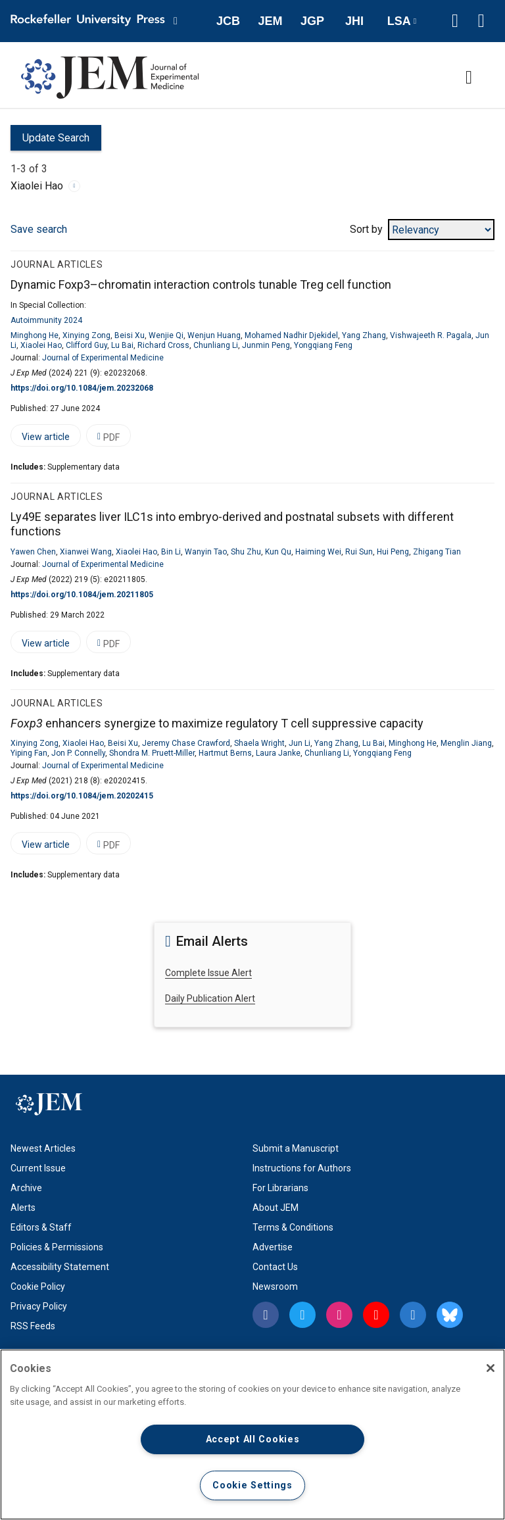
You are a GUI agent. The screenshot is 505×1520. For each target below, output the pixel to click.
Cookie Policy (38, 1286)
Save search (39, 229)
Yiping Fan (29, 753)
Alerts (23, 1207)
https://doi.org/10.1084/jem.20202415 (82, 795)
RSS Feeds (33, 1326)
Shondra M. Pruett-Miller (152, 753)
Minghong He (35, 335)
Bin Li (171, 551)
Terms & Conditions (292, 1227)
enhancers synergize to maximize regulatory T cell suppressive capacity (217, 723)
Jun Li (299, 743)
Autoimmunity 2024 (46, 320)
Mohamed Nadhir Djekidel (291, 335)
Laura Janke (278, 753)
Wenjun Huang (214, 335)
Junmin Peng (266, 345)
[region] (252, 1434)
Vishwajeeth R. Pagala (430, 335)
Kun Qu (278, 551)
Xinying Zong (86, 335)
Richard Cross (163, 345)
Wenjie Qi (166, 335)
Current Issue (38, 1168)
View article (40, 439)
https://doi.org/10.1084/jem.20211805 (82, 594)
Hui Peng (393, 551)
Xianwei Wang (86, 551)
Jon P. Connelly (78, 753)
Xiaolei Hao (41, 345)
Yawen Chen (33, 551)
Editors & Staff (41, 1227)
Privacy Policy (39, 1306)
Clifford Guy (86, 345)
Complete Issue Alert (208, 973)
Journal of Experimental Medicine (103, 357)
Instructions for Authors (301, 1168)
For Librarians (280, 1188)
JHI (354, 21)
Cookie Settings (252, 1485)
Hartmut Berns (225, 753)
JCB (228, 21)
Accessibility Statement (60, 1267)
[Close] (490, 1368)
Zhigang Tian (437, 551)
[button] (455, 21)
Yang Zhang (364, 335)
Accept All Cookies (253, 1439)
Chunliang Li (215, 345)
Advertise (272, 1247)
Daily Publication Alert (210, 998)
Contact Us (275, 1267)
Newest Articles (43, 1148)
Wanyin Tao (206, 551)
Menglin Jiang (466, 743)
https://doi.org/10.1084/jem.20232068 (82, 388)
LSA (399, 21)
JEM (270, 21)
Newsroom (275, 1286)
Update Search (50, 141)
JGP (312, 21)
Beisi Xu (129, 335)
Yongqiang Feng (323, 345)
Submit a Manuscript (295, 1148)
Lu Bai (122, 345)
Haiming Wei (318, 551)
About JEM (275, 1207)
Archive (26, 1188)
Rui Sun (359, 551)
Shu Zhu (246, 551)
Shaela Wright (259, 743)
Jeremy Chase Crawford (186, 743)
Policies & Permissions (57, 1247)
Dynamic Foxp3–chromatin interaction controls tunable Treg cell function (201, 284)
